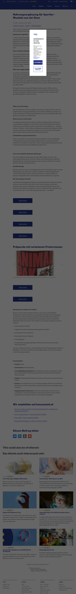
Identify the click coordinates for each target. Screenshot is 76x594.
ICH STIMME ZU (38, 62)
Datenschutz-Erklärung (36, 57)
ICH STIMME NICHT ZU (38, 69)
